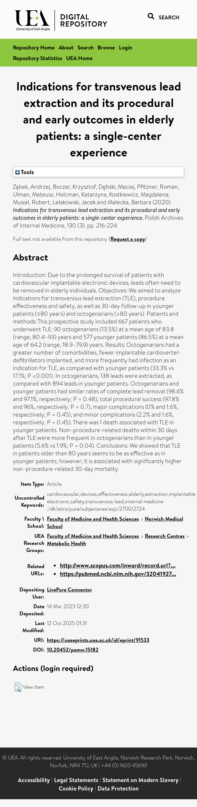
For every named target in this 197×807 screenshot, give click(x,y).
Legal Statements (76, 780)
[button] (17, 687)
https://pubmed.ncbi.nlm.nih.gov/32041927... (118, 574)
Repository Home (34, 47)
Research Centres (165, 535)
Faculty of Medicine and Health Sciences (93, 518)
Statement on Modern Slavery (140, 780)
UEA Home (79, 58)
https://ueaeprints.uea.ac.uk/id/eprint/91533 (98, 639)
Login (125, 47)
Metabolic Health (66, 543)
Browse (106, 47)
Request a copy (127, 238)
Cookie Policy (76, 788)
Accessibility (34, 780)
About (66, 47)
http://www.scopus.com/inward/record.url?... (118, 565)
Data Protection (118, 788)
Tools (24, 172)
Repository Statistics (37, 58)
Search (85, 47)
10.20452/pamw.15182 (72, 649)
